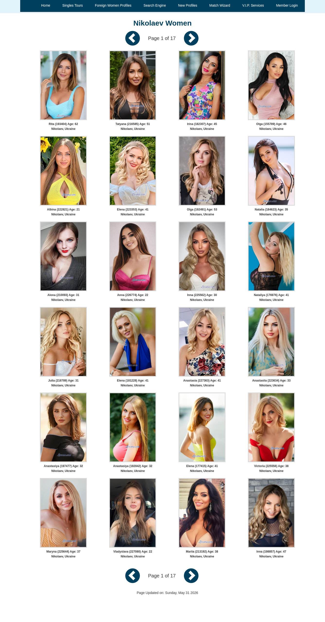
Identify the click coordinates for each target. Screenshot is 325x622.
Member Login (287, 5)
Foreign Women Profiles (113, 5)
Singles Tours (72, 5)
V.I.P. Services (253, 5)
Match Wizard (219, 5)
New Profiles (187, 5)
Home (45, 5)
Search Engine (155, 5)
